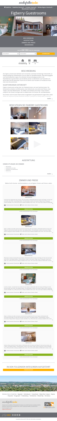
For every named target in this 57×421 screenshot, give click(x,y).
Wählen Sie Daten (28, 209)
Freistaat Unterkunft (30, 7)
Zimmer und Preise (28, 42)
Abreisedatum (35, 53)
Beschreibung (28, 38)
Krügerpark (17, 396)
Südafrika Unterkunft (18, 7)
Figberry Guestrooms (6, 409)
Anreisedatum (18, 53)
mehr (49, 98)
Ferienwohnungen (28, 369)
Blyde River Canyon (45, 394)
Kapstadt (20, 394)
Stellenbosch (27, 394)
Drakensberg (24, 396)
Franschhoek (35, 394)
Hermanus (47, 396)
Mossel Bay (40, 396)
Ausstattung (28, 40)
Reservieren (29, 45)
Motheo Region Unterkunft (45, 7)
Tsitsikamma (33, 396)
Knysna (53, 394)
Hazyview (10, 396)
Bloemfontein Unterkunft (28, 9)
